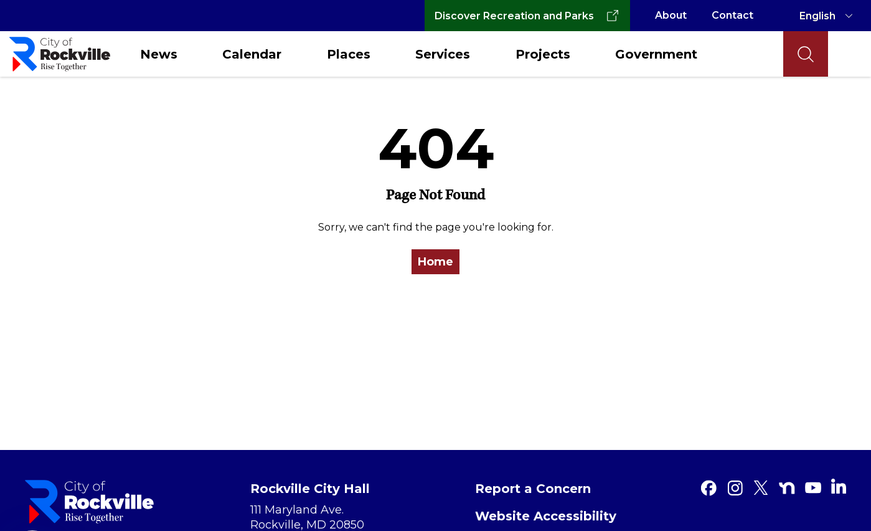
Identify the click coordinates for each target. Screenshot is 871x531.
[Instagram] (735, 488)
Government (656, 54)
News (158, 54)
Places (348, 54)
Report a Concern (533, 488)
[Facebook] (708, 488)
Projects (543, 54)
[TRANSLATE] (828, 15)
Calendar (251, 54)
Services (442, 54)
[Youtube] (813, 488)
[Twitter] (761, 488)
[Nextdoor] (787, 488)
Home (435, 262)
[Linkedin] (838, 486)
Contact (732, 15)
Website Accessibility (545, 516)
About (671, 15)
